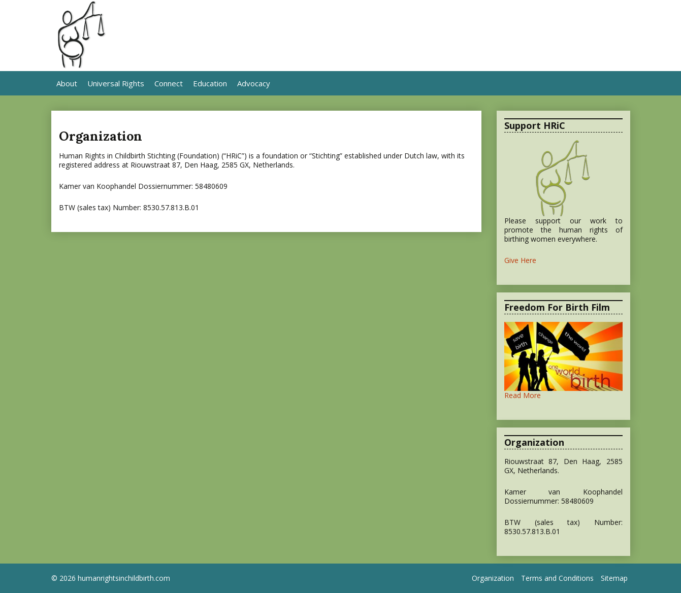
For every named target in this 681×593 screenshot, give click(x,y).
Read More (522, 395)
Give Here (520, 260)
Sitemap (614, 578)
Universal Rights (115, 83)
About (66, 83)
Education (210, 83)
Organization (493, 578)
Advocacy (253, 83)
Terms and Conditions (557, 578)
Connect (168, 83)
